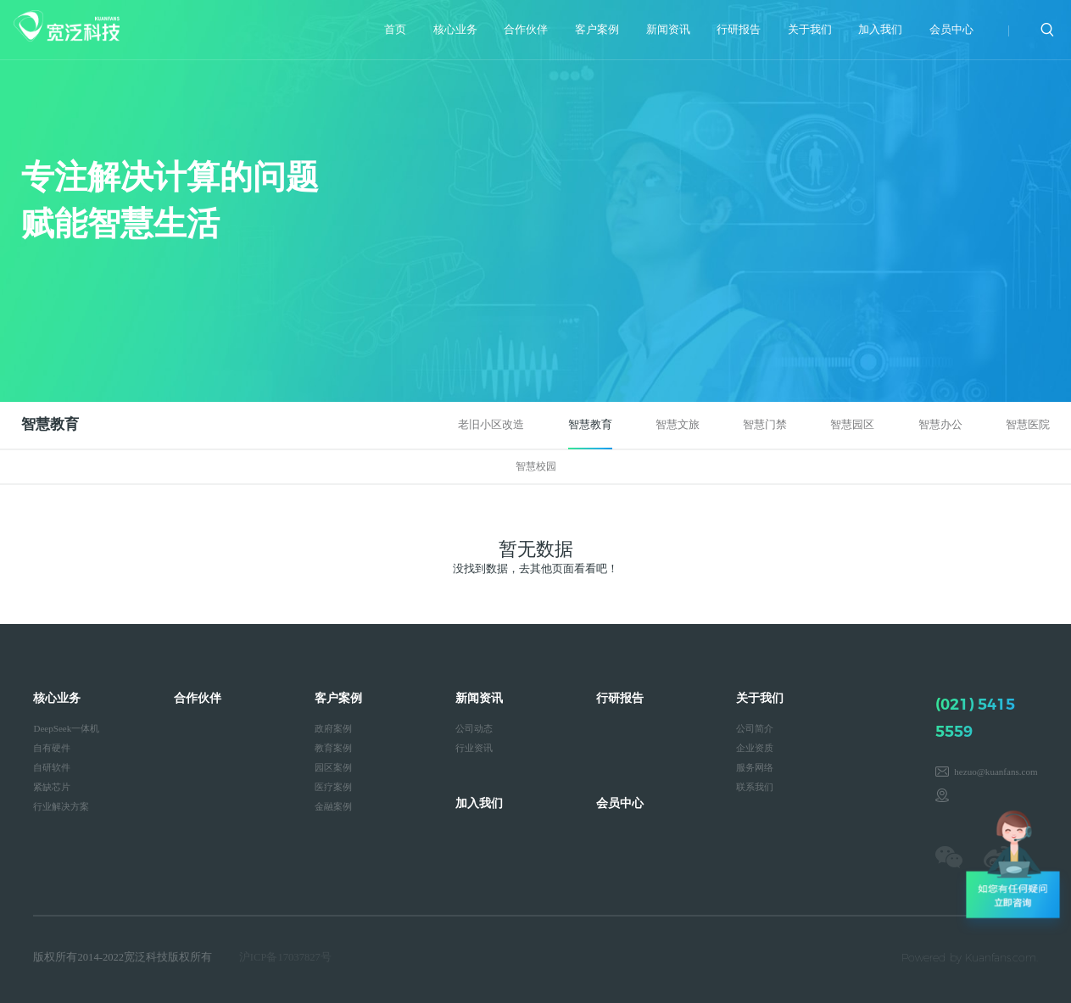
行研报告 (739, 30)
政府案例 (333, 728)
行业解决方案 (61, 806)
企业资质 (754, 748)
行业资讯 (474, 748)
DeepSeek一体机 (66, 728)
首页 (395, 30)
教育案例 (333, 748)
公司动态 (474, 728)
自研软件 (51, 767)
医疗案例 (333, 787)
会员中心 (951, 30)
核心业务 (455, 30)
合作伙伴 (526, 30)
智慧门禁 (765, 425)
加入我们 (880, 30)
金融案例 (333, 806)
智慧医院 (1028, 425)
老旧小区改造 (491, 425)
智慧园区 (852, 425)
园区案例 (333, 767)
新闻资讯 (668, 30)
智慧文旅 (677, 425)
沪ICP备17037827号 (285, 957)
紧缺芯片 (51, 787)
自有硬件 (51, 748)
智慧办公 (940, 425)
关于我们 (810, 30)
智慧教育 (590, 425)
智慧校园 (536, 466)
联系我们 (754, 787)
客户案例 (597, 30)
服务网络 (754, 767)
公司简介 (754, 728)
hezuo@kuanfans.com (995, 771)
